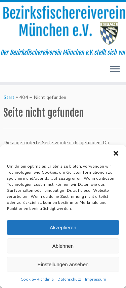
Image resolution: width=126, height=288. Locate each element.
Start (8, 97)
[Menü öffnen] (115, 70)
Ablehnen (63, 246)
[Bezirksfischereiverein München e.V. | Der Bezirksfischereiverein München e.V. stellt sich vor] (63, 25)
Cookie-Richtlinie (37, 279)
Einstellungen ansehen (63, 264)
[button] (116, 153)
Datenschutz (69, 279)
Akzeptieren (63, 227)
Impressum (95, 279)
